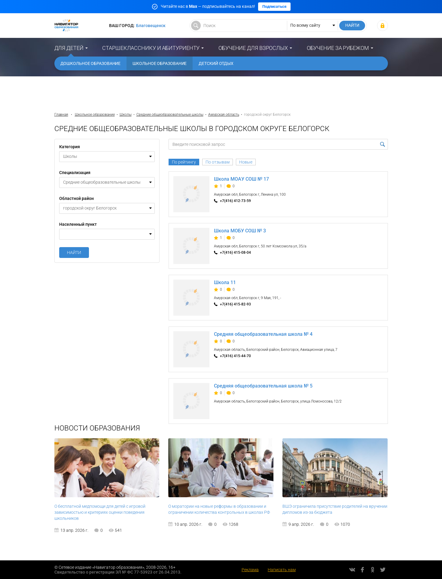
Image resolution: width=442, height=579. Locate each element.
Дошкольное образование (90, 63)
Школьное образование (160, 63)
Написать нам (282, 569)
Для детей (69, 48)
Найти (74, 252)
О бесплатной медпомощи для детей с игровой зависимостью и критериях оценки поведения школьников (99, 512)
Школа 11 (225, 282)
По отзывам (218, 162)
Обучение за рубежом (338, 48)
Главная (61, 114)
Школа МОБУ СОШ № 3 (240, 231)
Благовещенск (151, 25)
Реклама (250, 569)
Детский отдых (216, 63)
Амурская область (223, 114)
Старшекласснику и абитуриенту (151, 48)
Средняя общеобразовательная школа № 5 (263, 386)
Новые (245, 162)
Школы (126, 114)
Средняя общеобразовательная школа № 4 (263, 334)
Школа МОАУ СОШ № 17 (241, 179)
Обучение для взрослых (253, 48)
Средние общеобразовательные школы (169, 114)
